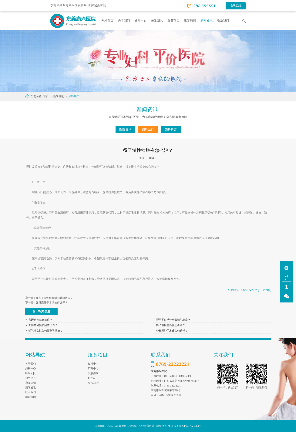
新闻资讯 (58, 96)
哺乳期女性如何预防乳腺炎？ (46, 330)
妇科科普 (171, 129)
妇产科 (92, 378)
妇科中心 (93, 363)
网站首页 (107, 20)
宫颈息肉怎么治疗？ (40, 319)
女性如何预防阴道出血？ (43, 325)
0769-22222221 (201, 6)
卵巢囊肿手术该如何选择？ (52, 302)
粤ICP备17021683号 (190, 425)
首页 (46, 96)
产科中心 (93, 368)
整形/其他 (93, 382)
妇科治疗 (74, 96)
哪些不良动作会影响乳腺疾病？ (54, 297)
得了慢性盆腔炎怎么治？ (170, 325)
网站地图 (30, 397)
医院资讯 (125, 129)
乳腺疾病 (93, 373)
